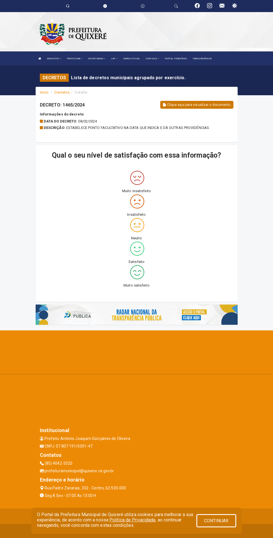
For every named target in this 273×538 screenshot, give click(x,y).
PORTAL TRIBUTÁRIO (176, 58)
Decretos (62, 92)
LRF (114, 58)
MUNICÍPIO (54, 58)
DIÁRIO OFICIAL (131, 58)
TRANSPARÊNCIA (202, 58)
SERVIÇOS (152, 58)
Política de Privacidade (132, 520)
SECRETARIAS (96, 58)
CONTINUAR (216, 520)
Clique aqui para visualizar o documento (196, 105)
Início (44, 92)
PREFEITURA (74, 58)
